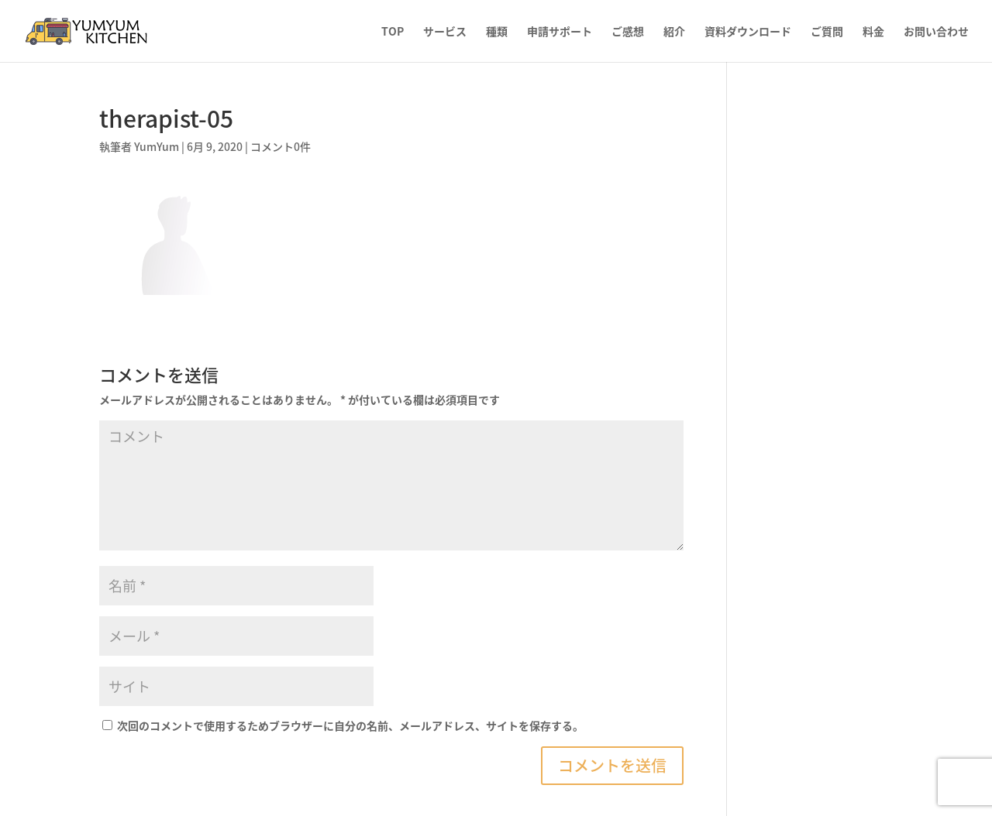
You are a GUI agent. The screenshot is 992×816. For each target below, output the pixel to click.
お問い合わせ (936, 32)
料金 (873, 32)
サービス (445, 32)
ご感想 (627, 32)
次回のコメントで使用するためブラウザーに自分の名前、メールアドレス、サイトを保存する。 (350, 725)
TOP (392, 32)
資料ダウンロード (747, 32)
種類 (497, 32)
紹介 (674, 32)
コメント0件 (280, 146)
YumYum (156, 146)
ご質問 (827, 32)
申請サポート (559, 32)
